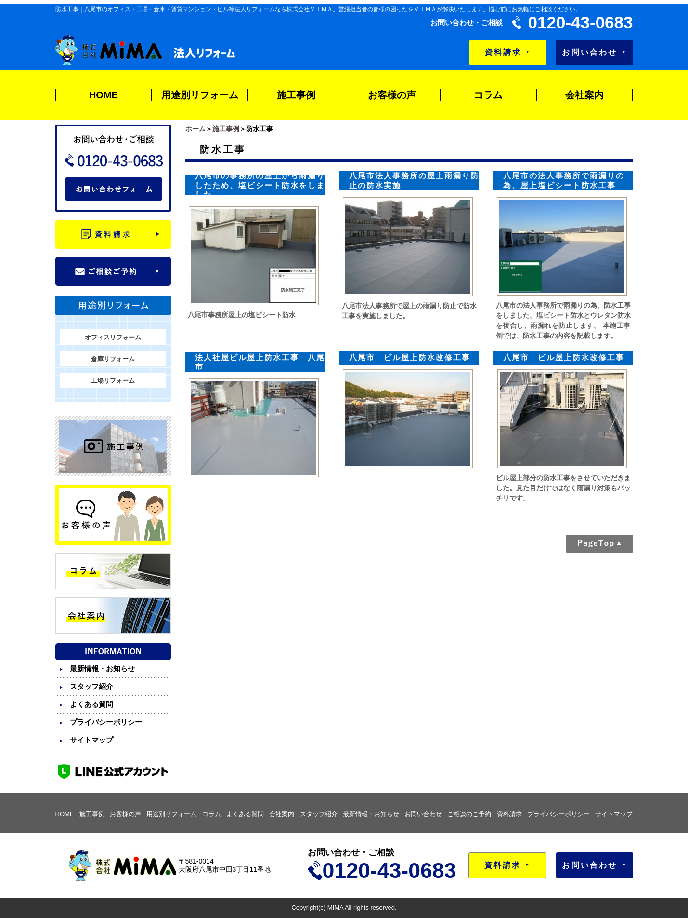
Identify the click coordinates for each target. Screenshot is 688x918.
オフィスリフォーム (113, 337)
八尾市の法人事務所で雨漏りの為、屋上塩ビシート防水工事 (563, 180)
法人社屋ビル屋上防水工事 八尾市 (260, 362)
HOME (103, 95)
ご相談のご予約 (469, 814)
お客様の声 (392, 95)
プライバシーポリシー (106, 722)
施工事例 (296, 95)
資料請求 (508, 52)
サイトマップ (91, 740)
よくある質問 (91, 704)
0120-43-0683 (580, 22)
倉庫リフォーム (113, 359)
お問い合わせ (594, 52)
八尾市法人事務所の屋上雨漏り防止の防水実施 (414, 180)
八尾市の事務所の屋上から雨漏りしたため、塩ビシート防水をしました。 (260, 185)
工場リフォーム (113, 380)
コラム (488, 95)
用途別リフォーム (199, 95)
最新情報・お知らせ (102, 668)
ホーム (195, 129)
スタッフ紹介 (91, 686)
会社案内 (584, 95)
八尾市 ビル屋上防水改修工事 (409, 357)
